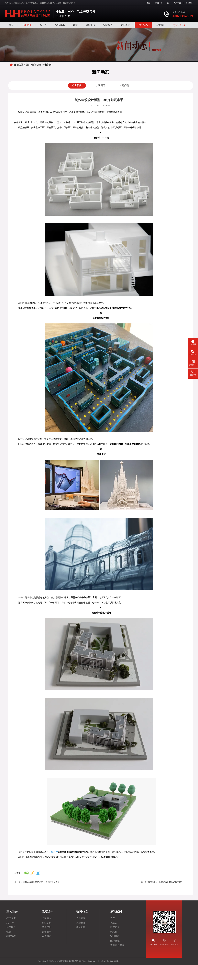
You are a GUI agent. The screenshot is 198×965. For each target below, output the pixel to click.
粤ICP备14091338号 (110, 961)
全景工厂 (179, 25)
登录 (149, 3)
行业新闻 (76, 85)
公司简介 (46, 918)
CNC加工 (60, 25)
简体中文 (177, 3)
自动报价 (26, 25)
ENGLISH (189, 3)
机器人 (113, 923)
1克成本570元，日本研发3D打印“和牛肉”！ (164, 882)
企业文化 (46, 923)
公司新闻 (100, 85)
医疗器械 (115, 940)
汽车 (112, 918)
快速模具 (108, 25)
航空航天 (115, 927)
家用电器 (115, 936)
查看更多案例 (117, 945)
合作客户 (46, 936)
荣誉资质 (46, 927)
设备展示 (46, 931)
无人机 (113, 931)
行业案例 (125, 25)
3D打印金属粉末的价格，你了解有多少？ (41, 882)
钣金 (75, 25)
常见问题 (124, 85)
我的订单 (158, 3)
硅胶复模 (90, 25)
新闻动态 (143, 25)
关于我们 (160, 25)
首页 (11, 25)
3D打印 (43, 25)
